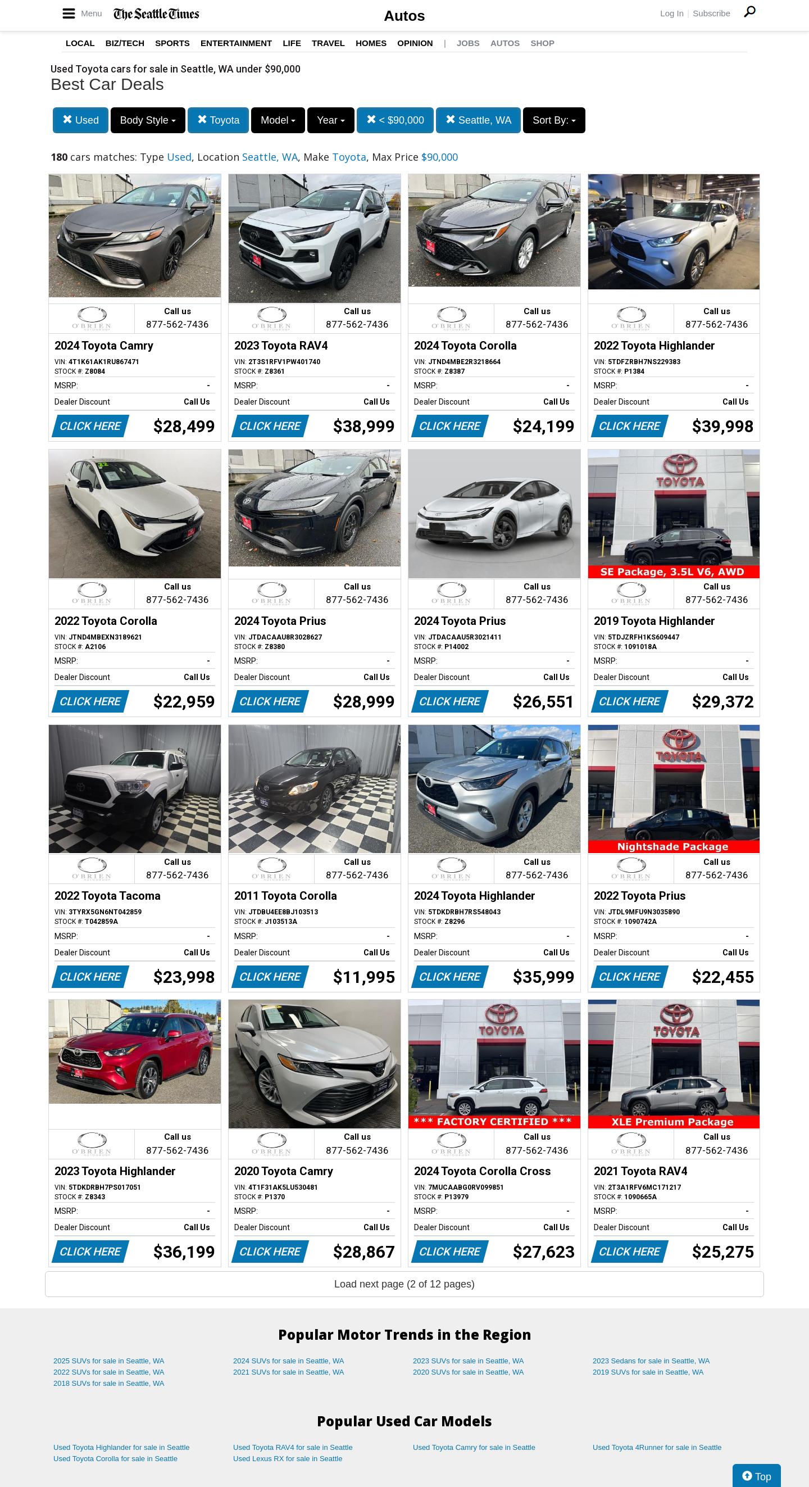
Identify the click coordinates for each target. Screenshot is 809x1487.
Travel (328, 43)
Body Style (148, 120)
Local (80, 43)
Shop (542, 43)
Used (80, 120)
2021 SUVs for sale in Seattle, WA (288, 1372)
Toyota (218, 120)
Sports (172, 43)
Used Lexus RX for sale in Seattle (287, 1458)
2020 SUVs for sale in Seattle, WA (468, 1372)
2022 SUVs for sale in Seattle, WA (109, 1372)
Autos (404, 15)
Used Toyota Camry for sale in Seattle (474, 1447)
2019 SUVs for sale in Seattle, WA (648, 1372)
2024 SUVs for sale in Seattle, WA (288, 1361)
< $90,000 (395, 120)
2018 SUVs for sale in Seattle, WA (109, 1383)
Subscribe (711, 13)
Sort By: (554, 120)
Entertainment (236, 43)
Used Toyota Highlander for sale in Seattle (121, 1447)
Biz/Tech (125, 43)
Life (292, 43)
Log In (672, 13)
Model (278, 120)
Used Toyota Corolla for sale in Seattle (115, 1458)
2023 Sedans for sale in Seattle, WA (651, 1361)
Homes (371, 43)
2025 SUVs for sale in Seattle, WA (109, 1361)
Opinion (415, 43)
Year (330, 120)
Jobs (468, 43)
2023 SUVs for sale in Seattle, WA (468, 1361)
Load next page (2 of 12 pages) (404, 1284)
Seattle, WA (478, 120)
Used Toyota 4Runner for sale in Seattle (657, 1447)
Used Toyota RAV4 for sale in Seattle (293, 1447)
